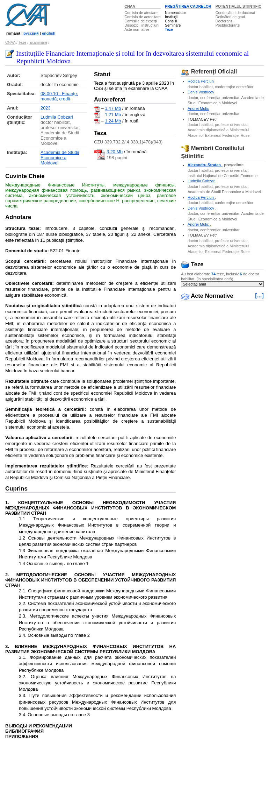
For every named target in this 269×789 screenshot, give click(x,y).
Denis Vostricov (201, 92)
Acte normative (136, 29)
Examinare (38, 42)
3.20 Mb (115, 151)
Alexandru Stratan (205, 165)
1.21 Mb (113, 115)
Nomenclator (175, 12)
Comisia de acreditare (142, 17)
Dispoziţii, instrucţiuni (141, 25)
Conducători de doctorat (235, 12)
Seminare (173, 25)
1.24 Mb (113, 121)
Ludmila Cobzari (57, 117)
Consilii (171, 21)
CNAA (129, 6)
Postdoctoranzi (228, 25)
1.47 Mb (113, 108)
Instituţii (171, 17)
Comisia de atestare (141, 12)
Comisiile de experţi (140, 21)
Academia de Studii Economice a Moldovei (60, 157)
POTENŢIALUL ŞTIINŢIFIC (238, 6)
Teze (169, 29)
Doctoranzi (224, 21)
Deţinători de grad (230, 17)
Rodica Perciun (201, 81)
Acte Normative (207, 296)
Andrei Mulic (198, 108)
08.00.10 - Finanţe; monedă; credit (59, 96)
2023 (45, 108)
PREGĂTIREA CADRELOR (188, 6)
